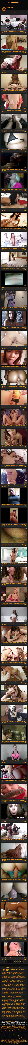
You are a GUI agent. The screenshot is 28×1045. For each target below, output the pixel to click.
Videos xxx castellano (22, 1028)
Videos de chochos (15, 1027)
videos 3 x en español (20, 987)
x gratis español (15, 1012)
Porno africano (15, 1030)
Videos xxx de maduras (11, 1037)
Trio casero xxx (21, 1029)
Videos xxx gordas (20, 1037)
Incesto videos (21, 1041)
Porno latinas (4, 1028)
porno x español (6, 983)
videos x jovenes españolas (18, 1008)
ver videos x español (17, 985)
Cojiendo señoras (12, 1042)
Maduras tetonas (4, 1033)
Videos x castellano (14, 2)
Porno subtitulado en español (20, 1032)
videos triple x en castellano (8, 991)
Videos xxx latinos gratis (15, 1035)
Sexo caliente (19, 1026)
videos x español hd (11, 1001)
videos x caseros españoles (16, 993)
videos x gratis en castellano (8, 1004)
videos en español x (7, 989)
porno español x (20, 981)
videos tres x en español (18, 989)
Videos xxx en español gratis (17, 1036)
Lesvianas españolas (23, 1030)
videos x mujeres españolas (8, 1009)
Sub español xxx (10, 1029)
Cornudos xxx (23, 1035)
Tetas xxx (16, 1029)
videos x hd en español (17, 1007)
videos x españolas (6, 1003)
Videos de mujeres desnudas (14, 1033)
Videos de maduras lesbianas (8, 1032)
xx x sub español (21, 1018)
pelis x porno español (11, 981)
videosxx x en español (11, 1011)
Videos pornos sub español (21, 1038)
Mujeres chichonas (22, 1027)
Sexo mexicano (14, 1041)
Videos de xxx (18, 1040)
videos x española (20, 1001)
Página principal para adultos (3, 9)
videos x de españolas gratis (8, 996)
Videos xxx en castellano (6, 1036)
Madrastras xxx (23, 1031)
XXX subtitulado (11, 1040)
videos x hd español (6, 1008)
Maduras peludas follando (6, 1031)
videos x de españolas (19, 995)
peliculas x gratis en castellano (14, 979)
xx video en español (12, 1018)
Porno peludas (8, 1041)
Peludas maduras (4, 1040)
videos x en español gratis (12, 1000)
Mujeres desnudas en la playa (20, 1039)
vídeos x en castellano (14, 999)
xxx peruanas (19, 1042)
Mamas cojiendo (8, 1030)
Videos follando (5, 1039)
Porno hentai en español (12, 1028)
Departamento (10, 7)
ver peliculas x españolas (17, 984)
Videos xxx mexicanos (6, 1026)
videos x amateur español (12, 992)
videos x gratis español (11, 1005)
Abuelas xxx (14, 1026)
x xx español (14, 1016)
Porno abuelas (3, 1029)
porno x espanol (14, 983)
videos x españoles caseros (18, 1003)
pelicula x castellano (6, 975)
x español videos (21, 1011)
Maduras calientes (15, 1031)
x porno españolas (10, 1013)
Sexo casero (7, 1027)
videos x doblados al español (14, 997)
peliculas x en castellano (13, 977)
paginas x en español (17, 973)
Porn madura (11, 1039)
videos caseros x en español (8, 988)
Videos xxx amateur (12, 1038)
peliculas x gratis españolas (8, 980)
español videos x (6, 972)
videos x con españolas (7, 995)
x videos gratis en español (12, 1015)
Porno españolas (23, 1033)
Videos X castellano (11, 1021)
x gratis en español (6, 1012)
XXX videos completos (5, 1035)
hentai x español (14, 972)
